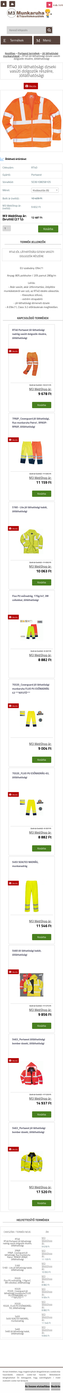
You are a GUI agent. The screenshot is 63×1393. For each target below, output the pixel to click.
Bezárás (55, 1386)
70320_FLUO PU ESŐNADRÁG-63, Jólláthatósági (30, 775)
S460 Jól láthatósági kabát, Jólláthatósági (26, 953)
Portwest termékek (29, 53)
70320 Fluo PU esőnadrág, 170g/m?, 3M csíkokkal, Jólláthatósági (17, 1280)
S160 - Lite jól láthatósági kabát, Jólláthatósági (30, 509)
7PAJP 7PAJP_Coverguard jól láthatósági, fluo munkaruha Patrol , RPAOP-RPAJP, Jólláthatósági (17, 1255)
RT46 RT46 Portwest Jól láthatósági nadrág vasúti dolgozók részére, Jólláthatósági (17, 1242)
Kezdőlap (10, 53)
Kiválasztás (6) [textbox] (41, 190)
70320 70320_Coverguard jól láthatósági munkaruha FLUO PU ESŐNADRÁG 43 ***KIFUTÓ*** (17, 1293)
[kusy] (7, 228)
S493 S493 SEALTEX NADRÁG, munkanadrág (17, 1318)
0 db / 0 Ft (58, 5)
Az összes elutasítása (37, 1386)
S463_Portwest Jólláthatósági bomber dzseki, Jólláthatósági (28, 1041)
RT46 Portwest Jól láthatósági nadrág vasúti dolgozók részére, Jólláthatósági (29, 334)
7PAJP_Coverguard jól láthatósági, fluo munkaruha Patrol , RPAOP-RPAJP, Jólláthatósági (31, 423)
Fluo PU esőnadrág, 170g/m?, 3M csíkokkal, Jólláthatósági (30, 598)
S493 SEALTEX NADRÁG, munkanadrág (25, 864)
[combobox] (45, 190)
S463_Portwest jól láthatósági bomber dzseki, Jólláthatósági (29, 1130)
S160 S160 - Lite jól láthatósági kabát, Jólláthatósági (17, 1268)
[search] (47, 30)
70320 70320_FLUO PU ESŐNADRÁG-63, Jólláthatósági (17, 1306)
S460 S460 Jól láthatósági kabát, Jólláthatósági (17, 1331)
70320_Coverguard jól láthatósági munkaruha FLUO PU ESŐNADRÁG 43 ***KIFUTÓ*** (30, 689)
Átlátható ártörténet (13, 159)
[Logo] (30, 16)
